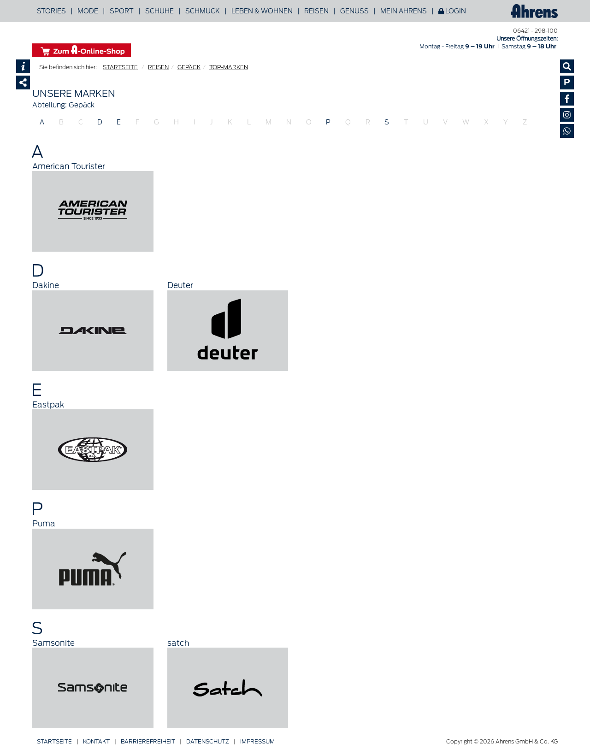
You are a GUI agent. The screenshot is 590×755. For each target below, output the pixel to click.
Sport (122, 11)
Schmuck (202, 11)
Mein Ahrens (403, 11)
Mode (87, 11)
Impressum (257, 741)
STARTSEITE (120, 67)
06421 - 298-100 (535, 30)
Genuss (354, 11)
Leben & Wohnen (262, 11)
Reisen (316, 11)
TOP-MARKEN (228, 67)
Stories (51, 11)
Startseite (54, 741)
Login (452, 11)
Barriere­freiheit (148, 741)
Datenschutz (207, 741)
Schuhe (159, 11)
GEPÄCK (189, 67)
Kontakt (96, 741)
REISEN (158, 67)
